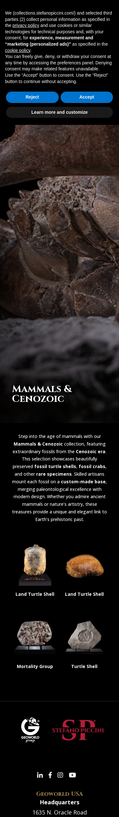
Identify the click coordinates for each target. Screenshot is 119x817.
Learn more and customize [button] (59, 112)
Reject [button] (32, 97)
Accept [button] (86, 97)
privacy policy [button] (25, 25)
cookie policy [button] (17, 50)
